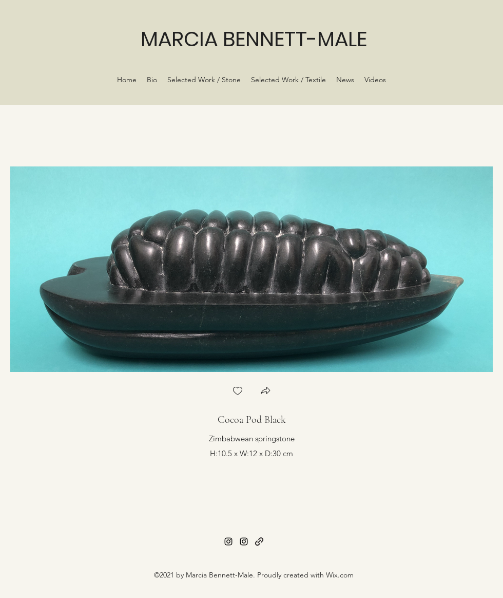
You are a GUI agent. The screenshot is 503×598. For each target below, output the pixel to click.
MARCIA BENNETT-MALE (254, 39)
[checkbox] (237, 391)
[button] (265, 391)
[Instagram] (228, 541)
